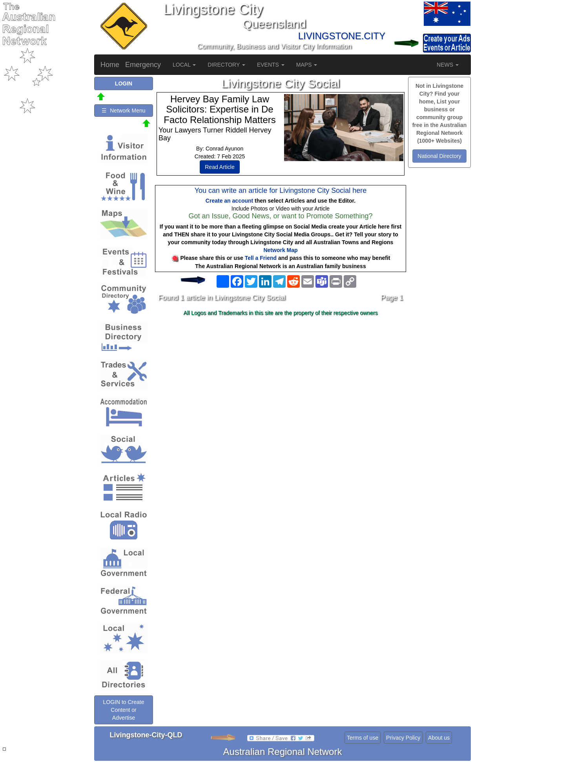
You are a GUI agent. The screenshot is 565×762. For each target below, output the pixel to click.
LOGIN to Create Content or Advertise (123, 710)
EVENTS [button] (270, 65)
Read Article (219, 167)
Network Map (280, 250)
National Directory (439, 156)
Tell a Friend (261, 258)
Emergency (143, 65)
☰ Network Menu (123, 110)
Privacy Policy (403, 738)
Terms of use (362, 738)
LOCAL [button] (184, 65)
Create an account (229, 201)
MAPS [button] (306, 65)
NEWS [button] (448, 65)
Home (109, 65)
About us (439, 738)
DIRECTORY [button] (226, 65)
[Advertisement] (280, 381)
